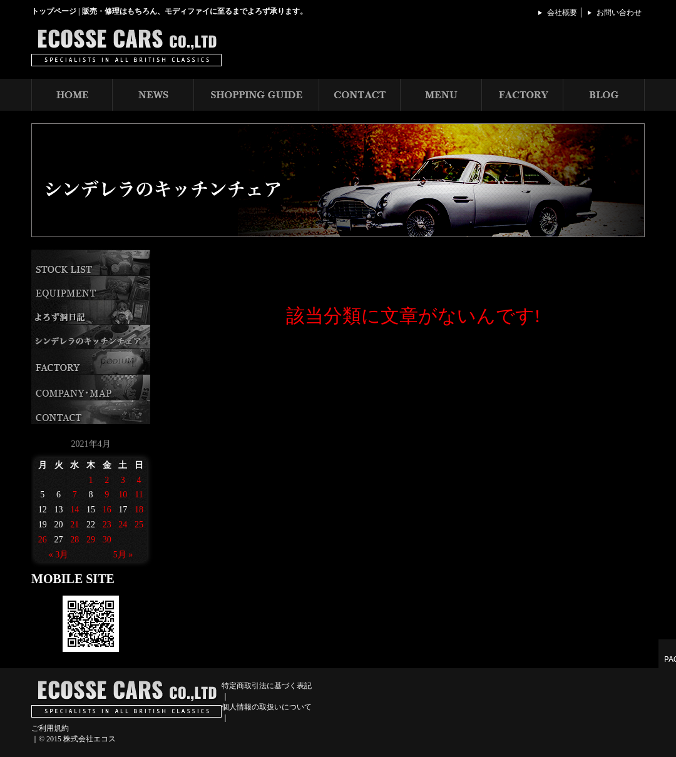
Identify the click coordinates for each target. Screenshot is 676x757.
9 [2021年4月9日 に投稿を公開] (107, 494)
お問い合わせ (619, 12)
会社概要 (562, 12)
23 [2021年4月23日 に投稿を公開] (107, 524)
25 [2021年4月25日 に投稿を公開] (139, 524)
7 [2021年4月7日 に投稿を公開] (75, 494)
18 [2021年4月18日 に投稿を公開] (139, 509)
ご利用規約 (50, 728)
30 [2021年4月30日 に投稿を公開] (107, 539)
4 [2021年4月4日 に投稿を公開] (139, 480)
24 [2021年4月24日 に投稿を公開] (122, 524)
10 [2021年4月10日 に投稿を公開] (122, 494)
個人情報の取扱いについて (267, 707)
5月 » (123, 554)
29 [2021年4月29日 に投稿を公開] (90, 539)
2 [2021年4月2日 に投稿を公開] (107, 480)
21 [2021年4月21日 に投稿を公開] (74, 524)
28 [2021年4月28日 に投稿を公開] (74, 539)
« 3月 (59, 554)
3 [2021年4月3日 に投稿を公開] (123, 480)
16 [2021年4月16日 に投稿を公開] (107, 509)
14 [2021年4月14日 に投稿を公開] (74, 509)
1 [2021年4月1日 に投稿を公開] (90, 480)
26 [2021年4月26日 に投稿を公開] (42, 539)
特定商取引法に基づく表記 (267, 685)
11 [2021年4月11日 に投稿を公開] (139, 494)
